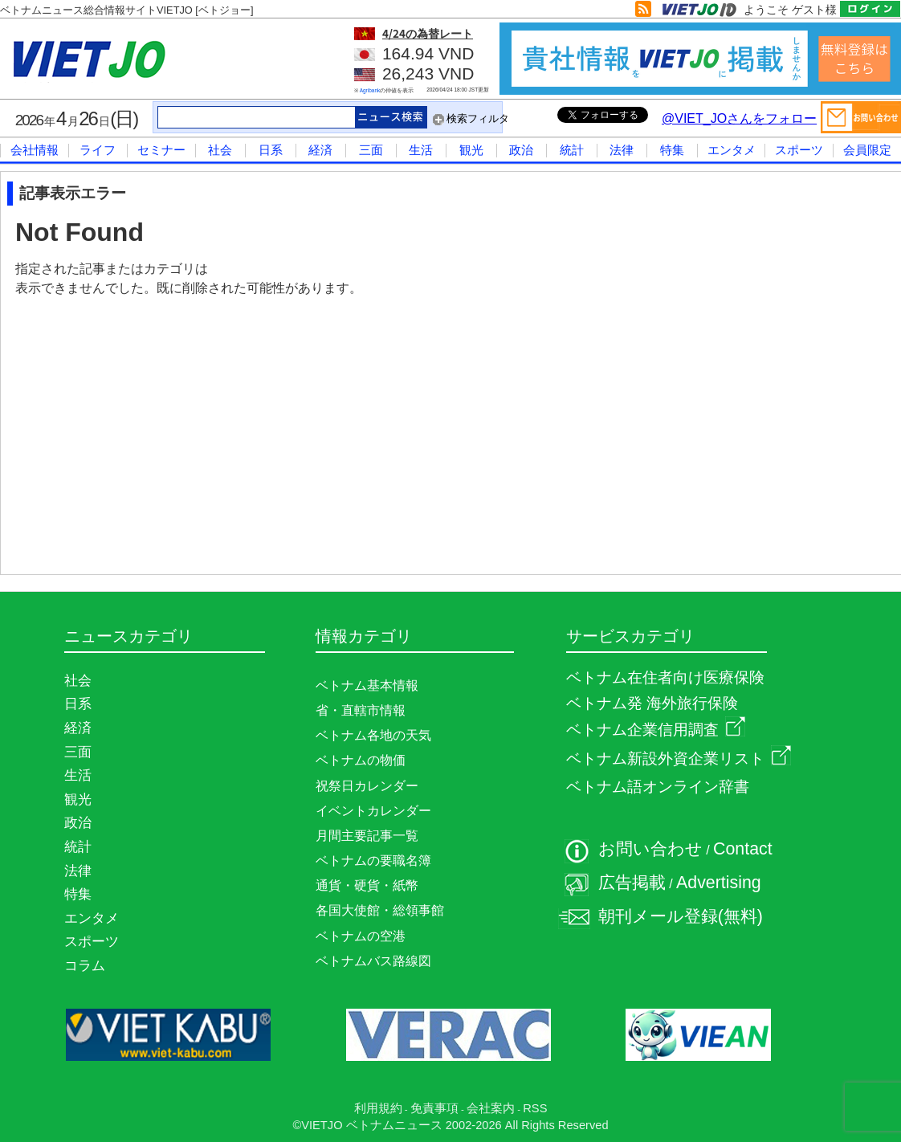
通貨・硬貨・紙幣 (367, 885)
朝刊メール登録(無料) (680, 916)
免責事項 (434, 1108)
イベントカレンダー (373, 811)
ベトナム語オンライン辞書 (657, 786)
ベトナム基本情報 (367, 685)
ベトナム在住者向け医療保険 (665, 677)
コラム (84, 965)
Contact (743, 849)
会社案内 (491, 1108)
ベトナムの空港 (361, 936)
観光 (471, 150)
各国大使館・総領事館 (380, 910)
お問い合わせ (650, 849)
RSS (535, 1108)
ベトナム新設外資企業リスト (678, 758)
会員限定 (867, 150)
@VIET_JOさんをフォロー (739, 118)
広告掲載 (632, 882)
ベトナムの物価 (361, 760)
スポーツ (799, 150)
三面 (371, 150)
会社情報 (34, 150)
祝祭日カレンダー (367, 786)
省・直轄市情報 (361, 710)
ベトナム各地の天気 (373, 735)
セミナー (161, 150)
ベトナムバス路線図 (373, 961)
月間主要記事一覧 (367, 835)
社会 (220, 150)
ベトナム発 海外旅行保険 (652, 703)
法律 (622, 150)
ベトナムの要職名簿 (373, 860)
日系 (271, 150)
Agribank (370, 90)
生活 (421, 150)
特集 (672, 150)
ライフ (98, 150)
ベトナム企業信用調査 (655, 729)
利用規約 (378, 1108)
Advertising (718, 882)
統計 (572, 150)
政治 (521, 150)
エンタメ (731, 150)
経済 (320, 150)
